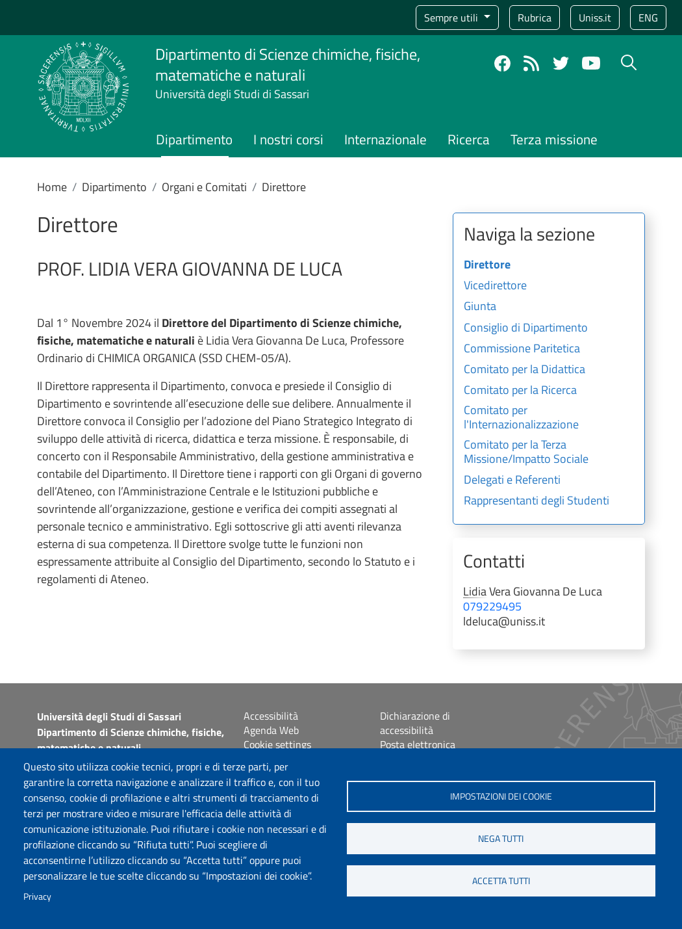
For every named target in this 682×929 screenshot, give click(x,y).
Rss (532, 63)
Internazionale (385, 139)
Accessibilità (271, 716)
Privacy (37, 896)
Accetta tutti (501, 880)
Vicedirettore (495, 286)
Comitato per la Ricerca (520, 391)
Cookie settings (277, 744)
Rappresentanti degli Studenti (536, 501)
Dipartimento (194, 139)
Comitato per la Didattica (524, 370)
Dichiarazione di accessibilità (415, 723)
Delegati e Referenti (512, 480)
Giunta (480, 307)
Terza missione (554, 139)
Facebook (502, 63)
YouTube (591, 63)
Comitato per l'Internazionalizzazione (521, 418)
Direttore (487, 265)
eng (648, 17)
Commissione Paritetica (522, 349)
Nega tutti (501, 838)
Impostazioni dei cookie (501, 796)
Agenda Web (271, 730)
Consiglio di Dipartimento (526, 328)
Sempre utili (452, 17)
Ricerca (469, 139)
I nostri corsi (288, 139)
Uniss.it (595, 17)
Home (52, 187)
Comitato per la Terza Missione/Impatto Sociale (526, 452)
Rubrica (534, 17)
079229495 (492, 606)
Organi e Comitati (204, 187)
